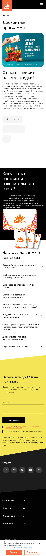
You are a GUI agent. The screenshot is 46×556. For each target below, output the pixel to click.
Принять (14, 552)
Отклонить (32, 552)
